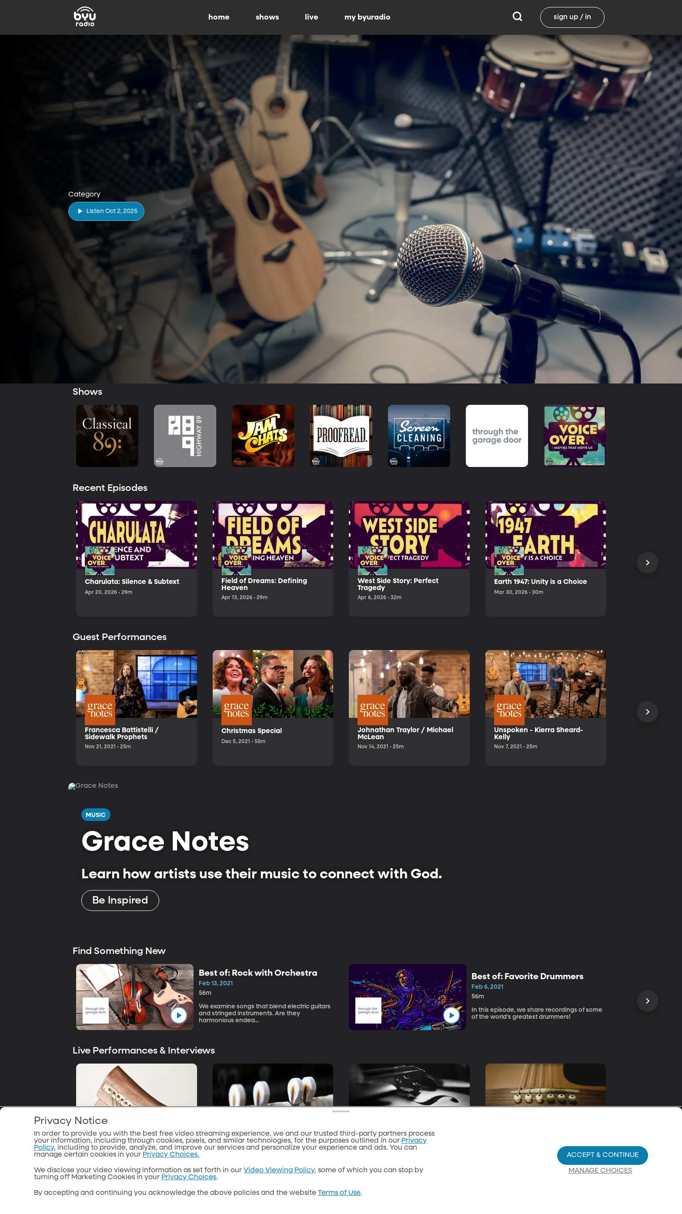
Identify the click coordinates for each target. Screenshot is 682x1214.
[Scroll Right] (648, 563)
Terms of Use (339, 1193)
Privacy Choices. (171, 1154)
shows (267, 17)
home (219, 17)
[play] (106, 211)
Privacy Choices (188, 1177)
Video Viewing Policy (279, 1170)
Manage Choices (600, 1170)
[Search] (517, 17)
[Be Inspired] (120, 900)
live (311, 17)
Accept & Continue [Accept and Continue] (603, 1155)
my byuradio (367, 17)
